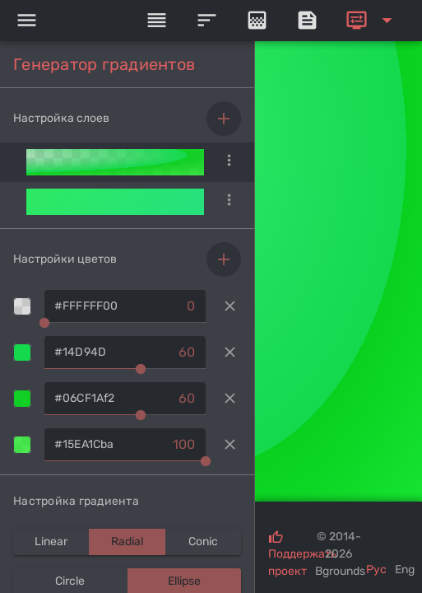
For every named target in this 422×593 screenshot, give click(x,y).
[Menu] (26, 20)
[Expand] (372, 20)
